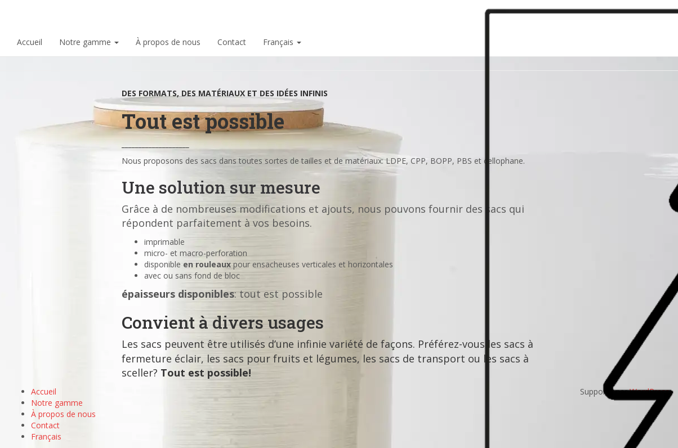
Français (282, 42)
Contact (231, 42)
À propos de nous (168, 42)
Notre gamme (89, 42)
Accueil (29, 42)
